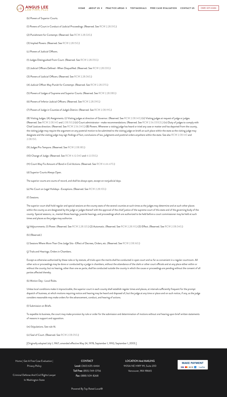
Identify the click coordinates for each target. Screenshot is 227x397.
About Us (95, 8)
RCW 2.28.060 (82, 76)
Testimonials (138, 8)
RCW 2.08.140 (132, 118)
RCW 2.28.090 (90, 101)
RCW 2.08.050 (69, 335)
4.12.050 (91, 156)
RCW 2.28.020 (82, 35)
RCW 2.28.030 (101, 68)
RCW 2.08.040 (173, 226)
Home (81, 8)
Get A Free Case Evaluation (38, 361)
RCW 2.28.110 (128, 226)
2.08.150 (68, 122)
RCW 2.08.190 (102, 110)
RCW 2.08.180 (76, 147)
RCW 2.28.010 (107, 26)
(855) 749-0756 (92, 371)
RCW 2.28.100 (97, 189)
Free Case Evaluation (163, 8)
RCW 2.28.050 (88, 60)
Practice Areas (116, 8)
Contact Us (187, 8)
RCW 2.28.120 (80, 226)
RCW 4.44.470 (105, 164)
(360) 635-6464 (209, 8)
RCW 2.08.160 (131, 243)
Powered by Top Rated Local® (87, 389)
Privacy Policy (34, 366)
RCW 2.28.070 (98, 85)
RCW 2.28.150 (70, 43)
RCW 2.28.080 (106, 93)
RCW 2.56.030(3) (152, 122)
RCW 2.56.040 (75, 126)
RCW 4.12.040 (73, 156)
